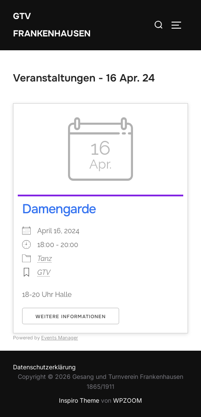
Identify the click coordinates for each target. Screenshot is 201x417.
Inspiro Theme (79, 400)
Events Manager (59, 338)
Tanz (44, 258)
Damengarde (59, 209)
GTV (43, 272)
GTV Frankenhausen (52, 25)
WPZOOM (127, 400)
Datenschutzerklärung (44, 367)
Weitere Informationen (71, 316)
